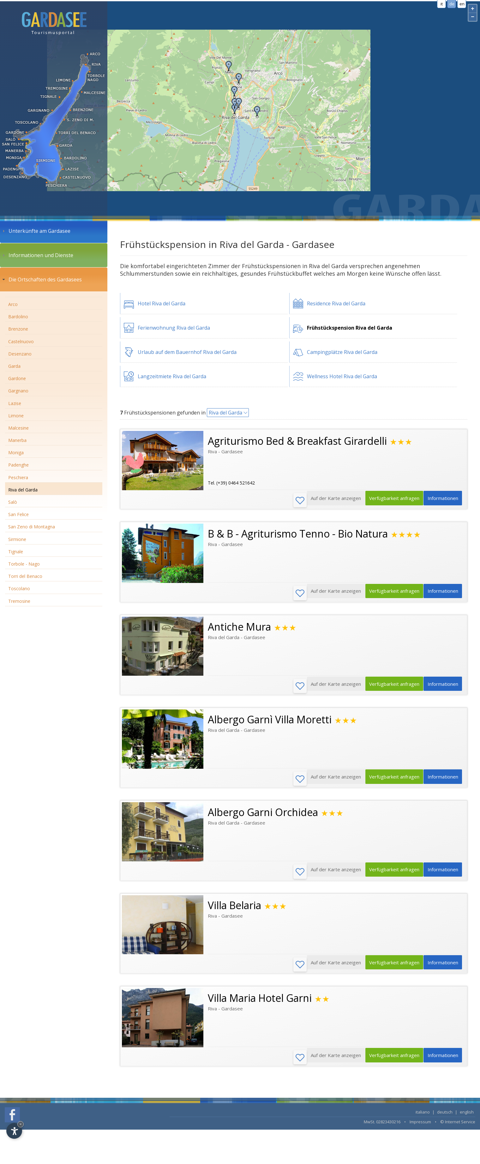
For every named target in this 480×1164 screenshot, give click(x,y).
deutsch (445, 1118)
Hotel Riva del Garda (161, 303)
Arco (13, 304)
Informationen (441, 500)
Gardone (17, 378)
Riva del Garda (23, 490)
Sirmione (17, 539)
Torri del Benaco (25, 576)
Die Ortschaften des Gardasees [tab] (41, 279)
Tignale (15, 552)
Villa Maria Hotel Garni (260, 1003)
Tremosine (19, 601)
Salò (12, 502)
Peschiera (18, 477)
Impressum (420, 1128)
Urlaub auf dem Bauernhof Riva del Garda (187, 352)
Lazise (14, 403)
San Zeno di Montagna (31, 527)
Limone (16, 416)
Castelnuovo (21, 341)
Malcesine (18, 428)
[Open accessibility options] (14, 1131)
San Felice (18, 514)
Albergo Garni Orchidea (263, 815)
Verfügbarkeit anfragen (389, 500)
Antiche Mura (239, 628)
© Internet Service (457, 1128)
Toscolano (19, 588)
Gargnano (18, 391)
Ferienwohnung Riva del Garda (174, 327)
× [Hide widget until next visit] (20, 1124)
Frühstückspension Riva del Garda (349, 327)
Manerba (17, 440)
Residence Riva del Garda (336, 303)
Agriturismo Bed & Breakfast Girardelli (297, 441)
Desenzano (20, 354)
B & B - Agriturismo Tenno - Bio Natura (298, 534)
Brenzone (18, 329)
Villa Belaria (234, 909)
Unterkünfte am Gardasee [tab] (35, 230)
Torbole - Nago (24, 564)
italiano (423, 1118)
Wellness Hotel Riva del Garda (342, 376)
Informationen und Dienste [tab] (37, 255)
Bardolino (18, 317)
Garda (14, 366)
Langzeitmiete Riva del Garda (172, 376)
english (467, 1118)
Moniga (16, 453)
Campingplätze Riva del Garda (342, 352)
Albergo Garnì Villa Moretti (270, 722)
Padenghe (18, 465)
